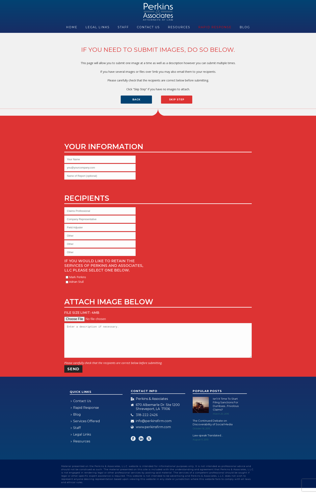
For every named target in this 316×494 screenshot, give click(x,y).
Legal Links (97, 27)
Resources (179, 27)
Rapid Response (215, 27)
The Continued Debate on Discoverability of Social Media (213, 428)
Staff (123, 27)
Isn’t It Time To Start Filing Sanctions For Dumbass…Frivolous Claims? (226, 410)
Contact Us (148, 27)
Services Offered (85, 427)
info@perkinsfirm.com (154, 427)
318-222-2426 (147, 421)
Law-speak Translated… (208, 441)
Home (71, 27)
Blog (245, 27)
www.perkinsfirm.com (153, 433)
